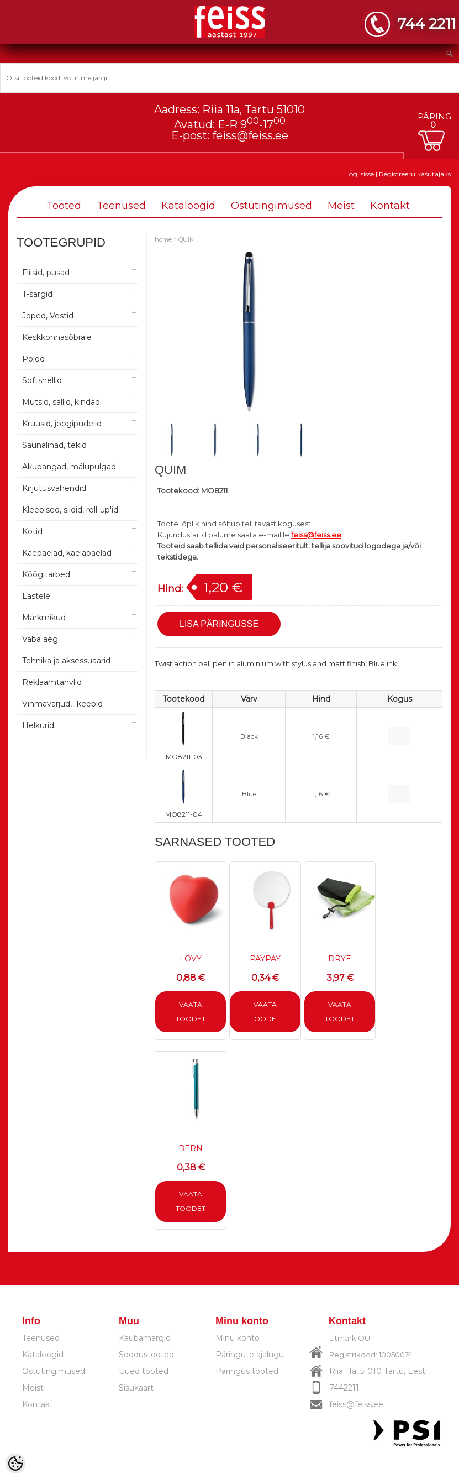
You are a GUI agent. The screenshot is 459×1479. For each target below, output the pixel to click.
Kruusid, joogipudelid (62, 423)
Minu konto (237, 1338)
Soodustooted (146, 1355)
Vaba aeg (40, 639)
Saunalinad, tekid (54, 445)
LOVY (191, 959)
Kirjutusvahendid (54, 488)
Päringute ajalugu (249, 1355)
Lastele (36, 596)
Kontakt (390, 206)
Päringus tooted (246, 1371)
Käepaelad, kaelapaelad (67, 553)
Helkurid (38, 725)
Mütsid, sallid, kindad (61, 402)
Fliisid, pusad (46, 273)
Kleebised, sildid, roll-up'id (70, 510)
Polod (33, 359)
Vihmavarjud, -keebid (62, 704)
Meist (341, 206)
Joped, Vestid (47, 316)
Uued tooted (143, 1371)
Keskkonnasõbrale (57, 337)
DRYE (339, 959)
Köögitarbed (46, 574)
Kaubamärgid (145, 1338)
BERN (190, 1148)
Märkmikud (44, 618)
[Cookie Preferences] (15, 1463)
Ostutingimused (271, 206)
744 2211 (426, 23)
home (163, 239)
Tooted (63, 206)
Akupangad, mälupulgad (69, 467)
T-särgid (37, 294)
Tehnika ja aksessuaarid (66, 661)
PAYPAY (265, 959)
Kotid (32, 531)
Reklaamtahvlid (52, 682)
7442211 (344, 1388)
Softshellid (42, 380)
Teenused (121, 206)
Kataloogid (188, 206)
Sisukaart (136, 1388)
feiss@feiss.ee (250, 135)
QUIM (186, 239)
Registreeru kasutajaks (415, 174)
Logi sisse (359, 174)
